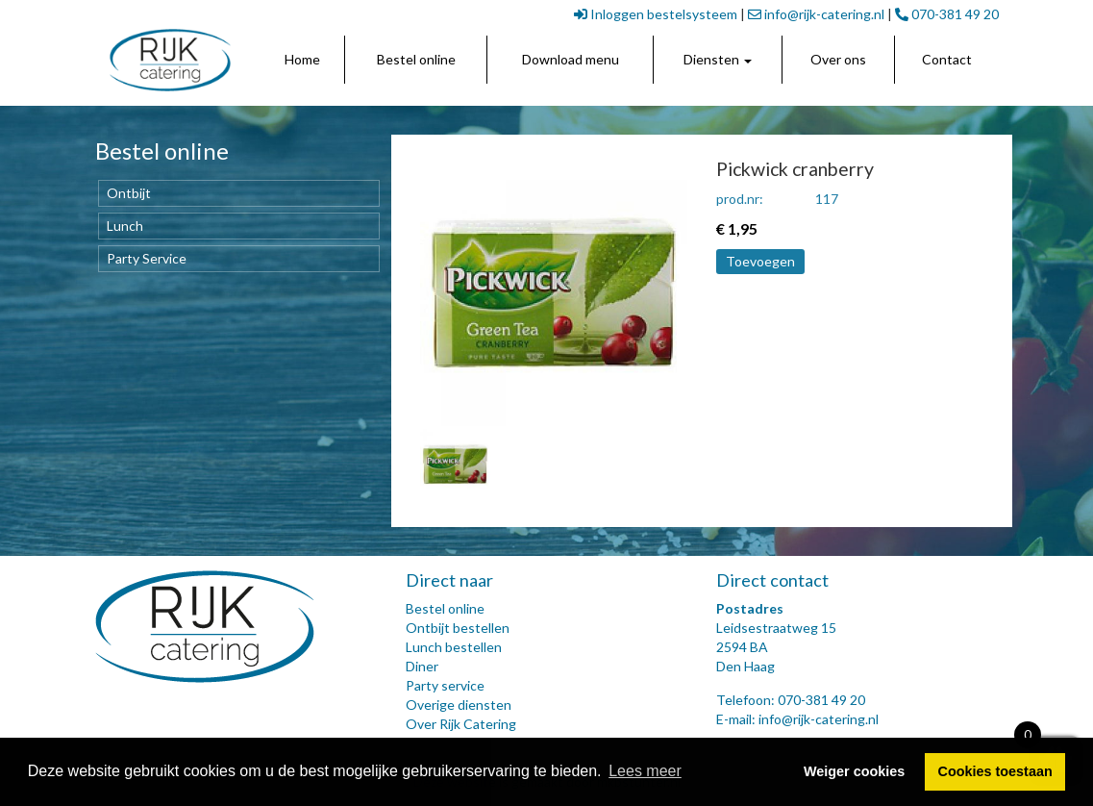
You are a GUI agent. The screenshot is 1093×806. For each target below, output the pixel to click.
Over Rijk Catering (461, 724)
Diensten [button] (717, 59)
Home (302, 59)
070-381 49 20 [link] (947, 14)
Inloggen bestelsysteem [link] (655, 14)
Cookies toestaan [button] (995, 771)
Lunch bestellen (454, 647)
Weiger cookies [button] (854, 771)
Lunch (125, 225)
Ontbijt (129, 193)
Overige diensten (458, 704)
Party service (445, 685)
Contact (947, 59)
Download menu (570, 59)
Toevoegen (760, 261)
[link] (171, 60)
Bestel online (416, 59)
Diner (422, 666)
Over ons (838, 59)
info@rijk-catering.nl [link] (816, 14)
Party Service (146, 258)
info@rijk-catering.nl (818, 719)
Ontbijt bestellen (457, 627)
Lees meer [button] (645, 771)
